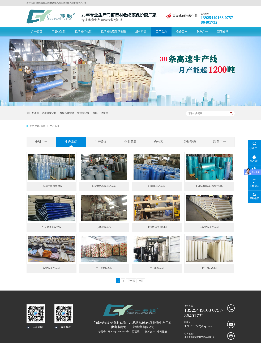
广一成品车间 (209, 268)
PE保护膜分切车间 (157, 227)
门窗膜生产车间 (156, 186)
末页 (141, 280)
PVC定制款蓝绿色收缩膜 (209, 186)
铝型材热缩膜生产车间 (104, 186)
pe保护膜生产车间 (209, 227)
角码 (95, 113)
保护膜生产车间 (51, 268)
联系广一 (219, 142)
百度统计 (137, 331)
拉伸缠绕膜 (83, 113)
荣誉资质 (190, 142)
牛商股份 (162, 331)
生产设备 (101, 142)
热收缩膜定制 (49, 113)
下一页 (131, 280)
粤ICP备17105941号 (118, 331)
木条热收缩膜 (66, 113)
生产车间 (54, 126)
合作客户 (160, 142)
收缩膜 (104, 113)
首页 (43, 126)
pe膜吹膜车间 (104, 227)
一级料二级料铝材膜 (51, 186)
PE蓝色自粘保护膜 (51, 227)
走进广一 (41, 142)
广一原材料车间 (104, 268)
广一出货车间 (156, 268)
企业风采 (130, 142)
